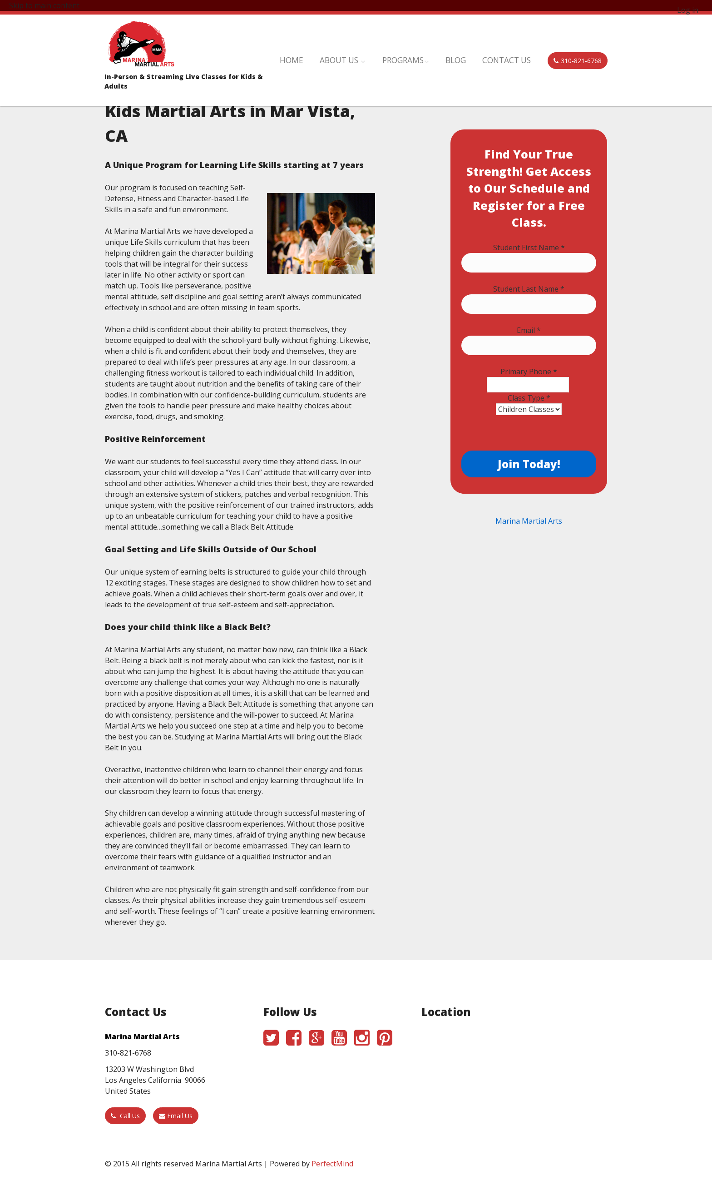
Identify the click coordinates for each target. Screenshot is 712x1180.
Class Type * (529, 398)
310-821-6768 (578, 55)
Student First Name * (529, 248)
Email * (529, 330)
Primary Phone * (528, 372)
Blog (473, 55)
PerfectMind (332, 1164)
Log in (687, 10)
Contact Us (514, 55)
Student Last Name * (528, 289)
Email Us (176, 1115)
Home (336, 55)
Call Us (125, 1115)
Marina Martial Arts (528, 521)
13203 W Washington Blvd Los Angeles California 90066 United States (155, 1080)
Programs (430, 55)
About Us (378, 55)
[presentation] (530, 433)
